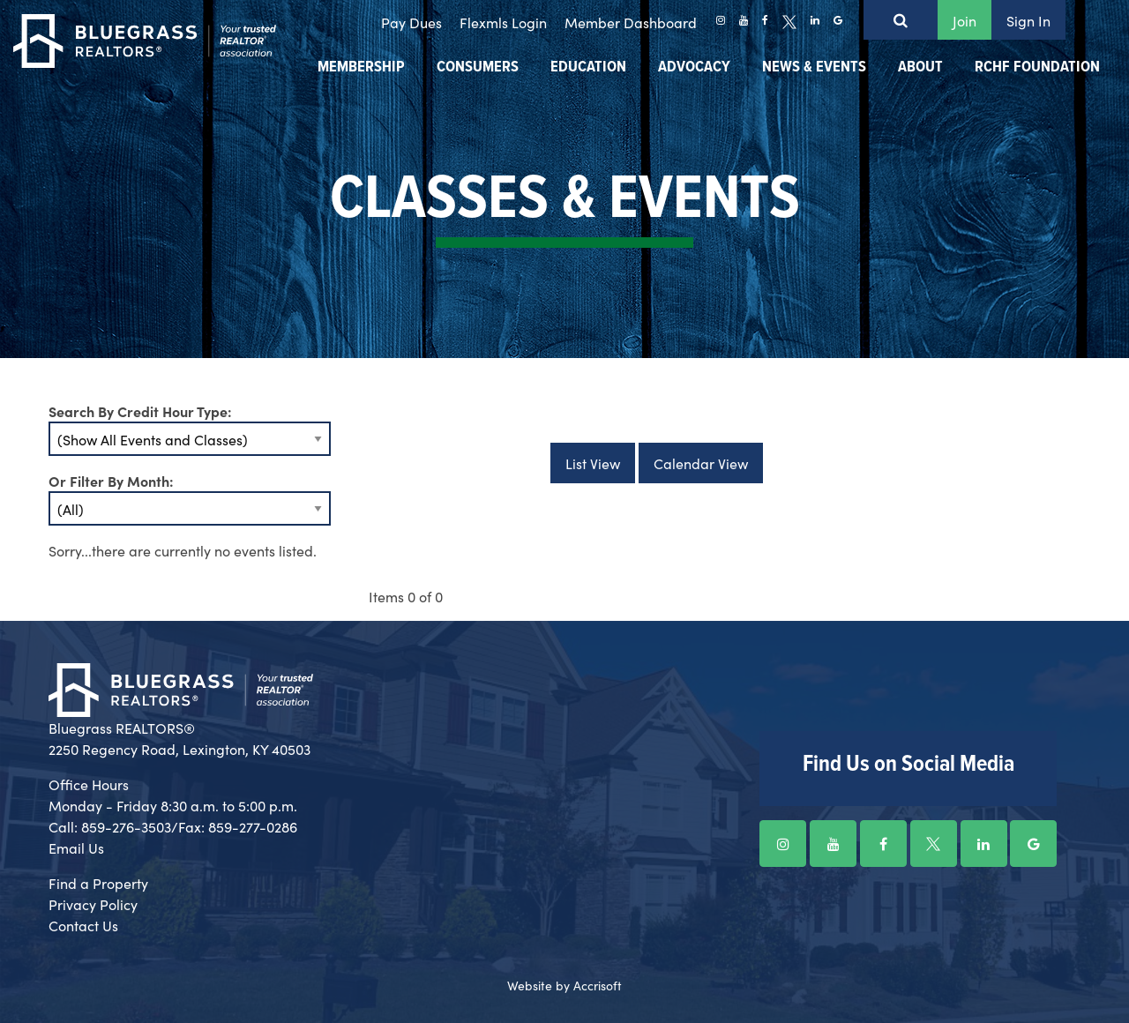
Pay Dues (411, 22)
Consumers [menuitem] (478, 67)
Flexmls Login (503, 22)
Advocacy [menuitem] (694, 67)
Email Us (76, 847)
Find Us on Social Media (908, 765)
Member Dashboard (630, 22)
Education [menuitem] (588, 67)
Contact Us (83, 925)
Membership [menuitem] (361, 67)
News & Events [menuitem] (814, 67)
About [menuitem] (920, 67)
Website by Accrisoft (564, 985)
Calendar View (701, 463)
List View (592, 463)
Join (964, 20)
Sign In (1028, 20)
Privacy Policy (93, 904)
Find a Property (98, 882)
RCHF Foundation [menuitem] (1037, 67)
